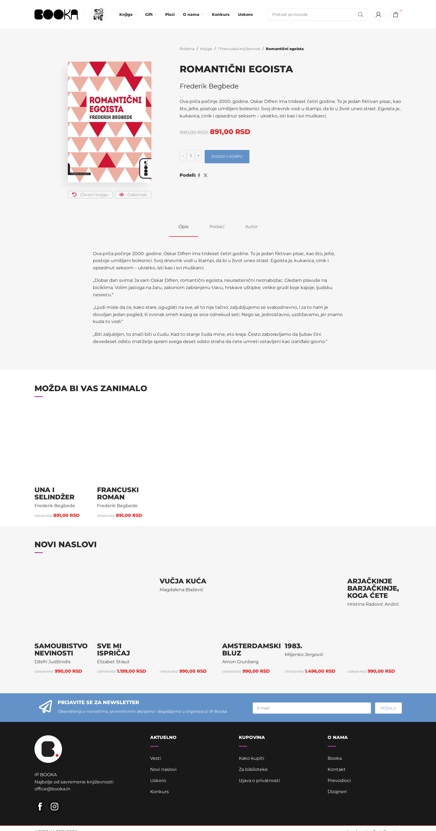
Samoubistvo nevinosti (61, 649)
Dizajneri (337, 791)
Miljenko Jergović (304, 654)
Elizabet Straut (113, 661)
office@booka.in (52, 788)
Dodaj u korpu (227, 156)
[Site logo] (56, 14)
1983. (293, 646)
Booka (335, 758)
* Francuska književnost (239, 48)
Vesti (155, 758)
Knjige (206, 48)
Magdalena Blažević (182, 589)
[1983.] (312, 599)
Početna (187, 48)
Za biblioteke (253, 769)
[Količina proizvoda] (191, 156)
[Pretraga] (317, 14)
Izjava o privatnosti (259, 780)
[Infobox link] (97, 14)
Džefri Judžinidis (52, 661)
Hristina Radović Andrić (373, 604)
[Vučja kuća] (187, 567)
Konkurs (159, 791)
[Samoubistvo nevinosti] (61, 599)
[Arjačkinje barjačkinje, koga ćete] (374, 567)
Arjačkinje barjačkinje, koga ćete (373, 588)
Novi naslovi (163, 769)
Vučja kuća (183, 581)
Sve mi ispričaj (113, 649)
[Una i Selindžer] (61, 443)
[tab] (183, 226)
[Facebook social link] (199, 175)
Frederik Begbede (209, 86)
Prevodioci (339, 780)
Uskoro (158, 780)
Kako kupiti (251, 758)
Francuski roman (118, 493)
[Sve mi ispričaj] (124, 599)
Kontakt (337, 769)
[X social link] (205, 175)
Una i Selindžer (54, 493)
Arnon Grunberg (240, 661)
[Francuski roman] (124, 443)
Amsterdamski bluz (251, 649)
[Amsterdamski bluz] (249, 599)
